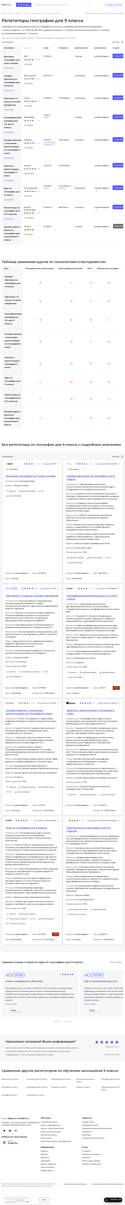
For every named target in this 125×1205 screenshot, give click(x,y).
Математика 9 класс (61, 1079)
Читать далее (11, 1004)
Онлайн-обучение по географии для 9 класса (12, 282)
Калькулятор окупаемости (93, 1138)
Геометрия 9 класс (35, 1095)
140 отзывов (29, 218)
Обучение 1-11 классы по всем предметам (13, 300)
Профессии (87, 1132)
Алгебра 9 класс (9, 1095)
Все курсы (25, 5)
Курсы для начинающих (51, 1132)
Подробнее (9, 68)
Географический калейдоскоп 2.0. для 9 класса (13, 319)
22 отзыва (28, 196)
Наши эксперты (47, 1167)
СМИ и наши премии (91, 1161)
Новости (44, 1151)
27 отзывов (28, 125)
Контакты (86, 1158)
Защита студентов (48, 1164)
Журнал (44, 1154)
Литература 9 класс (110, 1079)
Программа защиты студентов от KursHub (55, 38)
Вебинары (86, 1135)
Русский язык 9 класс (37, 1079)
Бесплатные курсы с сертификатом (56, 1141)
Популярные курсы (49, 1122)
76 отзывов (28, 147)
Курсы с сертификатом (50, 1125)
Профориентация (89, 1125)
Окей (43, 1198)
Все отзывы (115, 962)
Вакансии (45, 1158)
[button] (58, 1021)
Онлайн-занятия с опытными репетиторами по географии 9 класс (13, 340)
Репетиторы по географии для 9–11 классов (12, 398)
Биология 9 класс (10, 1079)
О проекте (86, 1151)
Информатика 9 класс (37, 1087)
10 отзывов (28, 83)
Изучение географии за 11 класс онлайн (31, 476)
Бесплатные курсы (49, 1135)
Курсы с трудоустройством (52, 1128)
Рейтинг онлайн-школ (91, 1164)
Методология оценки (91, 1154)
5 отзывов (28, 64)
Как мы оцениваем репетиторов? (18, 38)
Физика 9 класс (58, 1087)
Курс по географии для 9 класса (12, 381)
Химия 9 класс (83, 1087)
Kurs (6, 5)
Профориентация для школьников (97, 1128)
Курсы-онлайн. (18, 1118)
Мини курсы (46, 1138)
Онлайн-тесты (88, 1122)
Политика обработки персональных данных (107, 1184)
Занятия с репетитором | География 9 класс (12, 362)
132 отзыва (28, 106)
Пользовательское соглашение (75, 1184)
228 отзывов (29, 173)
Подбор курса (47, 1170)
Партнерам (45, 1161)
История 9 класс (9, 1087)
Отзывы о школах (113, 5)
